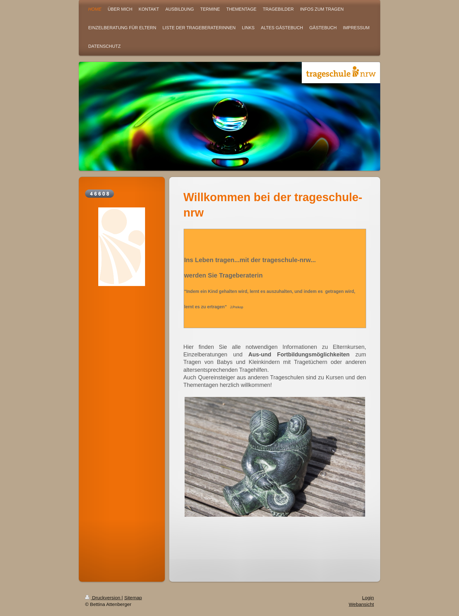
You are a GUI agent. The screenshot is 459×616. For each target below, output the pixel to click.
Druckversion (103, 599)
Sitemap (133, 599)
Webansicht (361, 606)
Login (368, 599)
